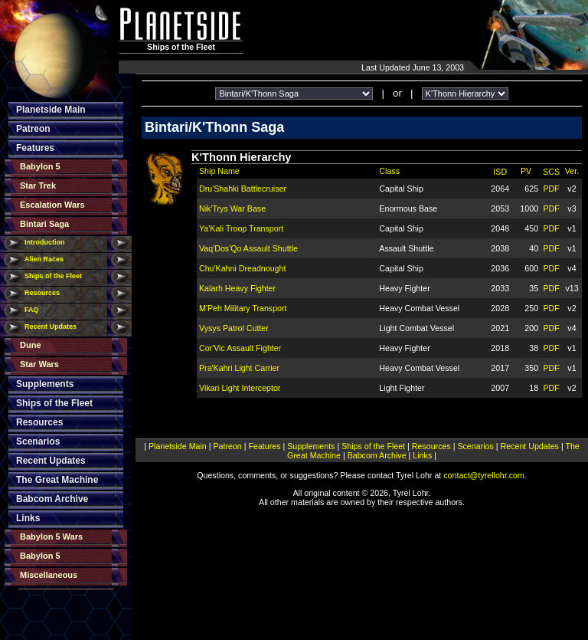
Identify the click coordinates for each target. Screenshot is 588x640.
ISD (500, 171)
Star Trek (38, 185)
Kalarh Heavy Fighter (237, 288)
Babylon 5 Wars (51, 536)
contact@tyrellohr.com (483, 475)
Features (35, 148)
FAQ (31, 309)
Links (28, 518)
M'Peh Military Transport (243, 308)
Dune (30, 345)
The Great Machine (57, 479)
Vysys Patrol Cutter (234, 328)
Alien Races (44, 259)
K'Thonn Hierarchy (241, 157)
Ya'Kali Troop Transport (241, 228)
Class (389, 171)
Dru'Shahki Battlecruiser (242, 188)
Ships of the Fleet (53, 276)
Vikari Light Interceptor (239, 387)
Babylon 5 (40, 166)
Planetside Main (51, 109)
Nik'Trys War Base (232, 208)
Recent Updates (50, 326)
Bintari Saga (44, 223)
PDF (551, 188)
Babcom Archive (52, 499)
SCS (551, 171)
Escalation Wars (52, 204)
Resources (42, 293)
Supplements (45, 384)
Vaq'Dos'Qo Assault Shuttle (248, 248)
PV (526, 171)
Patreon (33, 128)
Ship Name (219, 171)
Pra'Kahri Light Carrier (239, 368)
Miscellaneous (48, 574)
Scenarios (38, 441)
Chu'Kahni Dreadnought (242, 268)
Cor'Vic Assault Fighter (240, 348)
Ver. (572, 171)
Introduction (44, 242)
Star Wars (39, 364)
